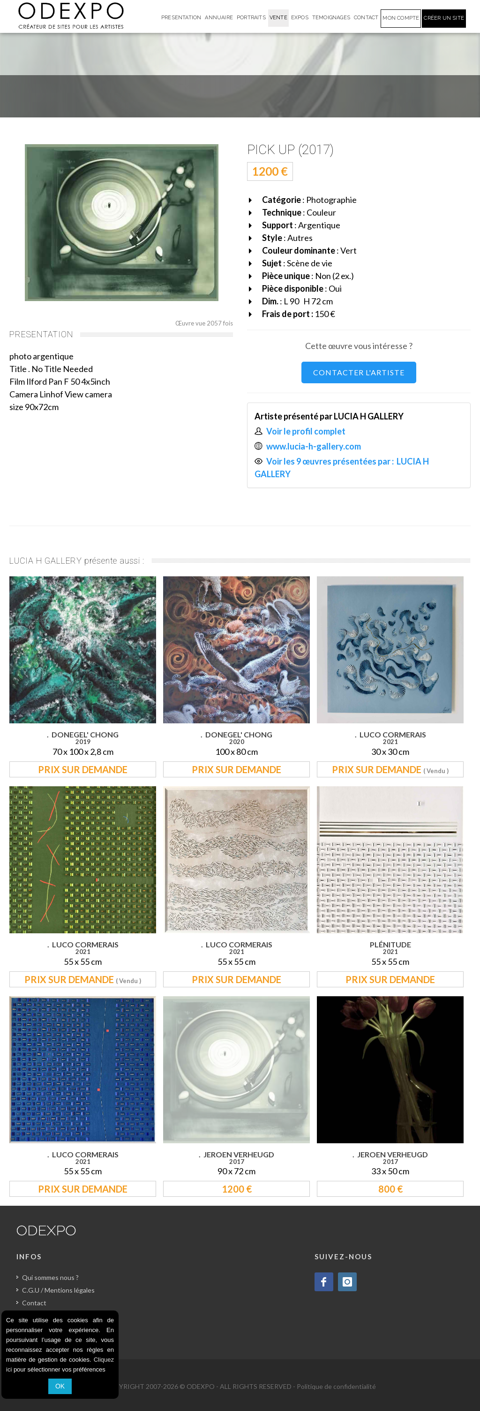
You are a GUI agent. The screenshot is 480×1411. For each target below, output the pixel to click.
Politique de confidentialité (336, 1386)
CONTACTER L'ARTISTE (359, 372)
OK (60, 1386)
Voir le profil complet (305, 431)
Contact (34, 1303)
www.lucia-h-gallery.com (313, 446)
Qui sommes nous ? (50, 1277)
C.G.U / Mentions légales (58, 1290)
